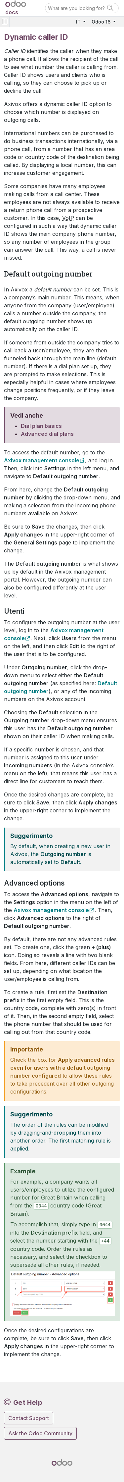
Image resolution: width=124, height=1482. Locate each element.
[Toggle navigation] (4, 22)
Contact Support (28, 1418)
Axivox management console (41, 460)
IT (79, 22)
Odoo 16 (102, 22)
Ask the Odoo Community (40, 1433)
